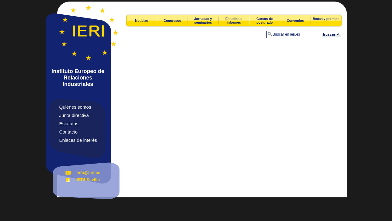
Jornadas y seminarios (203, 20)
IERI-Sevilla (88, 179)
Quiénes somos (75, 107)
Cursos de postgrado (264, 20)
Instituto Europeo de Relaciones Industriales (78, 77)
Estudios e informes (233, 20)
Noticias (141, 20)
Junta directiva (74, 115)
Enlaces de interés (78, 140)
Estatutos (68, 123)
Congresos (172, 20)
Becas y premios (326, 19)
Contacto (68, 131)
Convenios (295, 20)
